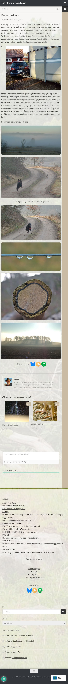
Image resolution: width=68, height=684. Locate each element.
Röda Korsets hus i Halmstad (23, 635)
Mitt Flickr (6, 535)
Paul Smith (6, 541)
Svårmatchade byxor (19, 658)
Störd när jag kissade (10, 425)
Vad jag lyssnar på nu (34, 559)
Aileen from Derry (9, 503)
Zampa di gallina (37, 424)
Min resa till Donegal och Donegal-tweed (17, 529)
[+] (28, 462)
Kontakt (34, 571)
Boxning (5, 512)
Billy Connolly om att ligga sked (13, 509)
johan (6, 20)
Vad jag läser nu (34, 574)
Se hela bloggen (34, 569)
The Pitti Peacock (8, 549)
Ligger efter (16, 646)
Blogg (5, 9)
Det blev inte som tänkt (14, 2)
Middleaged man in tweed (12, 523)
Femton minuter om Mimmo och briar (16, 520)
